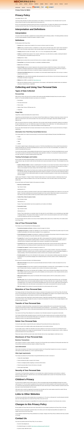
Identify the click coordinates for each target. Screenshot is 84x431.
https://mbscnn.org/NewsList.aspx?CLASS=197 (40, 426)
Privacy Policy (29, 7)
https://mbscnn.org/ (37, 80)
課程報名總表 (17, 7)
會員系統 (23, 7)
